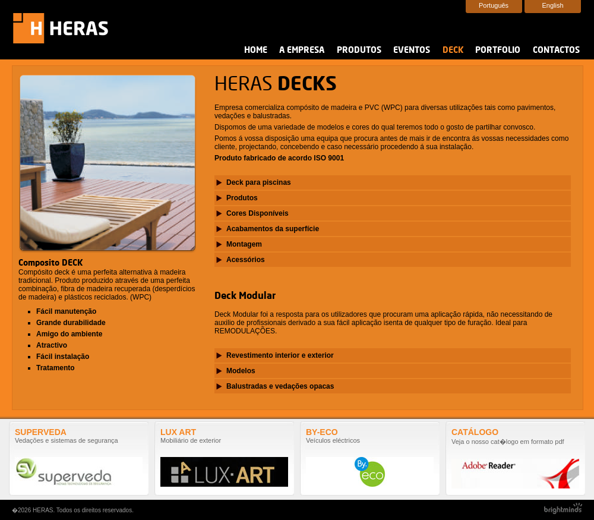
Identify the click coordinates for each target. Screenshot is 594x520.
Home (255, 50)
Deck (453, 50)
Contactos (556, 50)
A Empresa (301, 50)
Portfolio (497, 50)
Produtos (359, 50)
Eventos (411, 50)
